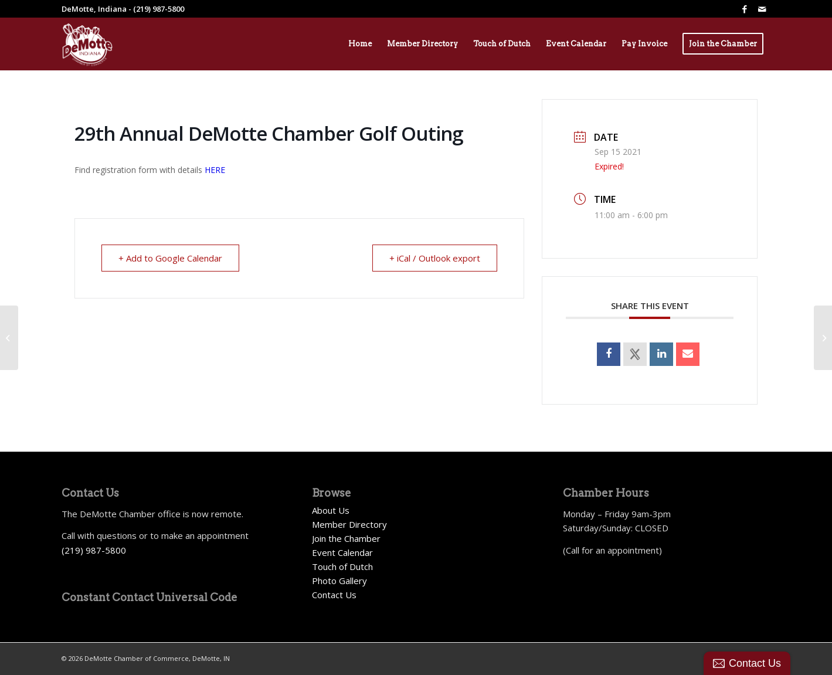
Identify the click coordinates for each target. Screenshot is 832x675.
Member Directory (349, 524)
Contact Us (334, 595)
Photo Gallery (339, 580)
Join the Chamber (346, 538)
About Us (330, 510)
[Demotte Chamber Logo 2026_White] (87, 44)
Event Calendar (342, 552)
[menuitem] (360, 44)
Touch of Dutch (342, 566)
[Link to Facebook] (744, 9)
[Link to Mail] (762, 9)
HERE (215, 169)
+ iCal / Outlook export (434, 258)
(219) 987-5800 (94, 550)
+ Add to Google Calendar (170, 258)
